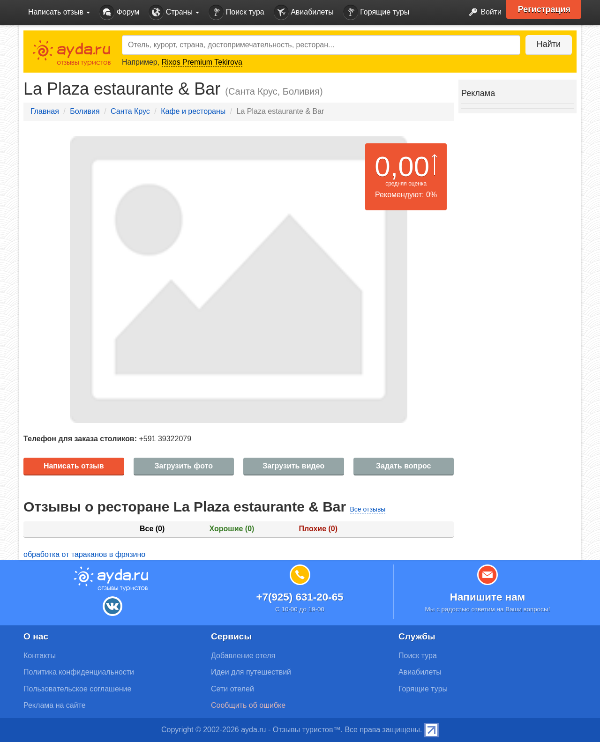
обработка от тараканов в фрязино (84, 554)
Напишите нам (487, 597)
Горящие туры (376, 12)
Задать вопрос (403, 466)
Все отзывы (368, 509)
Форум (119, 12)
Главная (44, 111)
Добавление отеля (243, 656)
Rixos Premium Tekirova (202, 62)
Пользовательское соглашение (77, 689)
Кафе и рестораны (193, 111)
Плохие (318, 529)
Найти (548, 44)
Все (152, 529)
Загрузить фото (184, 466)
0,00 (402, 166)
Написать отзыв (74, 466)
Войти (483, 12)
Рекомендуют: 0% (406, 195)
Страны (174, 12)
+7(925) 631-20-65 (299, 597)
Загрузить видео (293, 466)
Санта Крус (130, 111)
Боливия (84, 111)
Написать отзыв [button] (59, 12)
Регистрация (544, 9)
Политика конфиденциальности (78, 672)
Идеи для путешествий (251, 672)
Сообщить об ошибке (248, 705)
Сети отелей (232, 689)
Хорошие (232, 529)
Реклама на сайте (54, 705)
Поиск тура (236, 12)
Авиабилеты (304, 12)
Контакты (39, 656)
